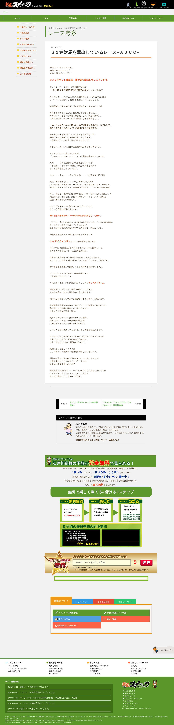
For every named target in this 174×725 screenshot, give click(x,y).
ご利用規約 (129, 701)
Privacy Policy (47, 722)
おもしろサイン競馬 (138, 668)
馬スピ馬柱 (53, 666)
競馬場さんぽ (136, 671)
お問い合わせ (130, 696)
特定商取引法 (130, 693)
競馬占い (134, 666)
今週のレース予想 (56, 668)
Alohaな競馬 (13, 666)
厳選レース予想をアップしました (34, 687)
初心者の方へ (128, 18)
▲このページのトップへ (162, 649)
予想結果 (73, 18)
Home (6, 12)
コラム (45, 18)
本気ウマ (134, 673)
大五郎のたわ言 (14, 671)
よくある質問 (100, 18)
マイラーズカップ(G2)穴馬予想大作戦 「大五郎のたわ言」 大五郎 (48, 698)
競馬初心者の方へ (97, 668)
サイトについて (156, 18)
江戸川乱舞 (81, 424)
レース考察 (53, 673)
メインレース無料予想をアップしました (37, 692)
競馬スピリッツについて (99, 666)
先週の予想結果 (55, 671)
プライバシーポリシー (133, 698)
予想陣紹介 (94, 671)
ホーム (17, 18)
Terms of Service (62, 722)
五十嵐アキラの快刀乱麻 (17, 668)
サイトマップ (130, 706)
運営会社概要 (130, 691)
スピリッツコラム (15, 663)
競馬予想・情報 (55, 663)
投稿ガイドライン (132, 703)
